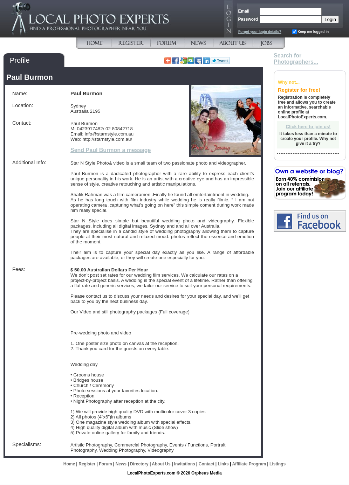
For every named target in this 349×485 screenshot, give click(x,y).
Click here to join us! (308, 126)
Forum (105, 464)
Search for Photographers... (296, 59)
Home (69, 464)
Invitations (184, 464)
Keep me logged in (313, 32)
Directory (139, 464)
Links (223, 464)
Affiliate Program (249, 464)
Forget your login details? (259, 32)
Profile (20, 60)
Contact (206, 464)
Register (86, 464)
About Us (161, 464)
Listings (277, 464)
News (121, 464)
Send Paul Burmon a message (110, 150)
